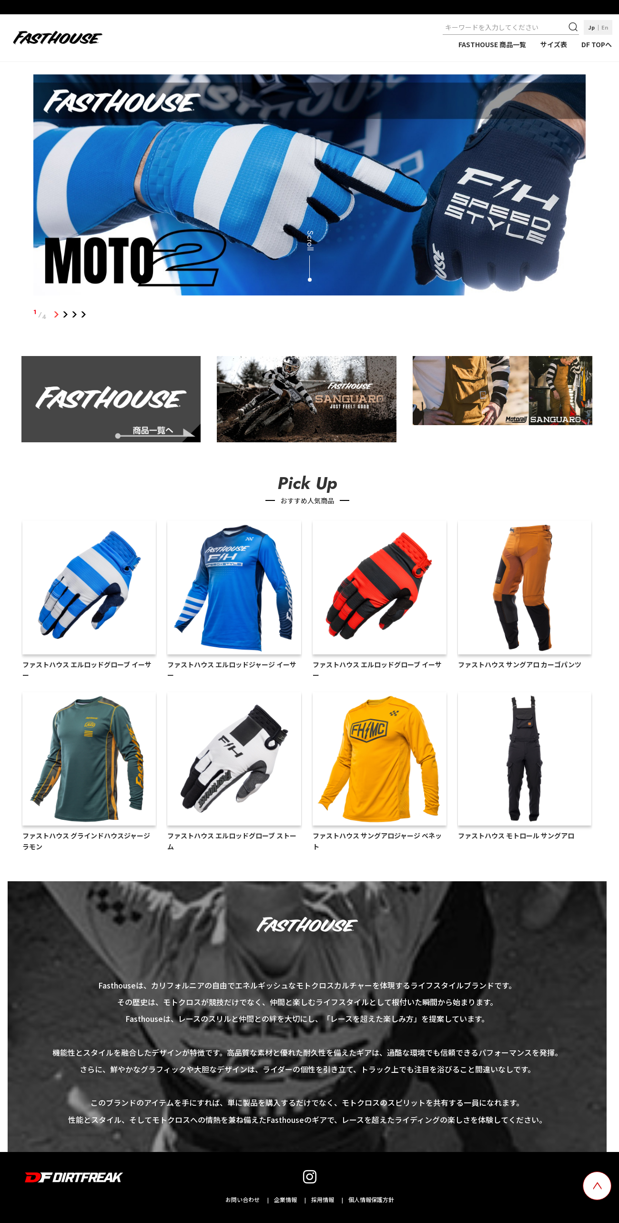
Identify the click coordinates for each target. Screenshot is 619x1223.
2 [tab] (65, 314)
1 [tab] (56, 314)
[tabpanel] (309, 186)
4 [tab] (83, 314)
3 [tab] (74, 314)
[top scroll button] (597, 1186)
